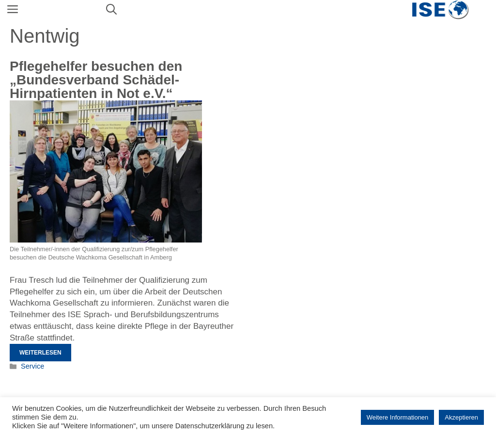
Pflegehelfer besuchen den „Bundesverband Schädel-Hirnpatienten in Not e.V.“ (96, 80)
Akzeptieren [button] (461, 417)
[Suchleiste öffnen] (111, 9)
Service (32, 366)
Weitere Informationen (398, 417)
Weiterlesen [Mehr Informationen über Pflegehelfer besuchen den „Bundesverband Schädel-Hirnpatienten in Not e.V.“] (40, 352)
